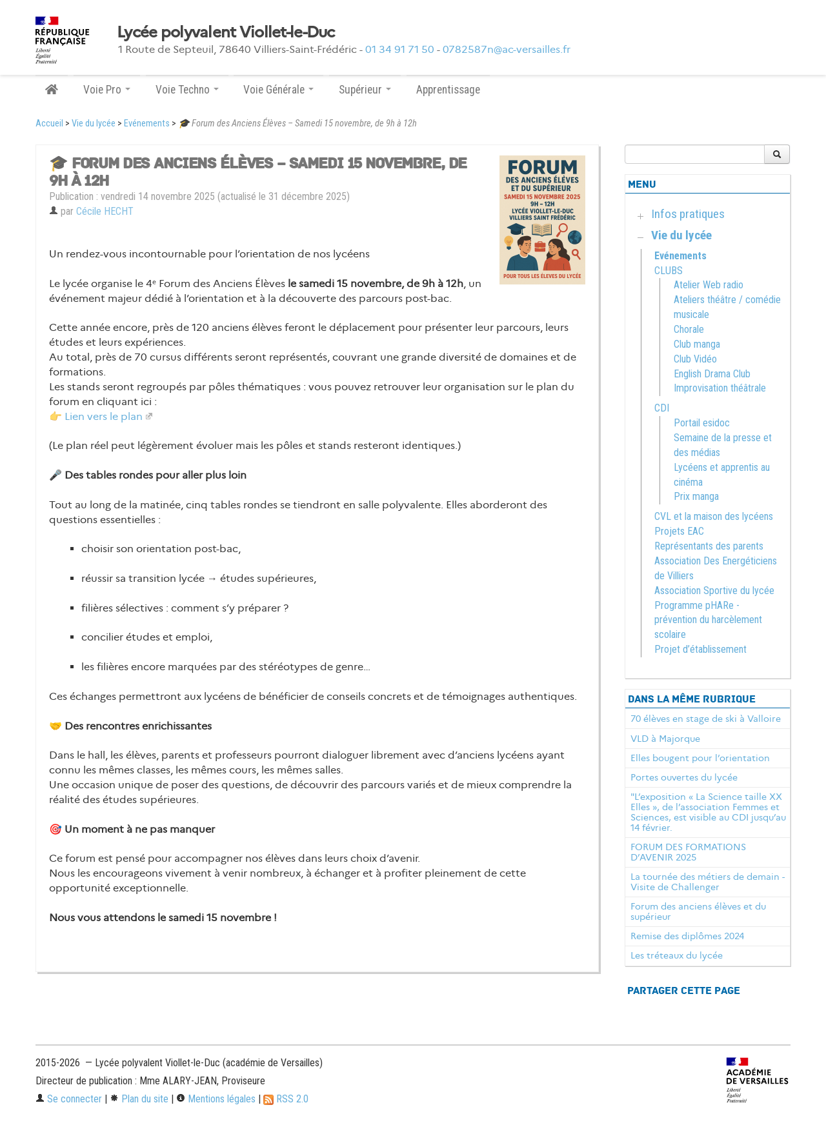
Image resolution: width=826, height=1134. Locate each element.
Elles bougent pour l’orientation (700, 758)
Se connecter (68, 1099)
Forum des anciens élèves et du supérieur (698, 911)
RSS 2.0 (285, 1099)
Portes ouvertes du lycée (684, 777)
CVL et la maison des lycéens (713, 516)
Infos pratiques (688, 213)
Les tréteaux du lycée (676, 955)
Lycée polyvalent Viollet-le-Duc (226, 32)
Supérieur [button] (365, 89)
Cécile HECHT (105, 211)
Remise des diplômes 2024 (687, 936)
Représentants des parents (708, 546)
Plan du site (139, 1099)
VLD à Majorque (665, 738)
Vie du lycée (94, 123)
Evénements (147, 123)
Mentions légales (216, 1099)
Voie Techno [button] (187, 89)
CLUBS (668, 270)
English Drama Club (712, 374)
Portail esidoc (702, 423)
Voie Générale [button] (278, 89)
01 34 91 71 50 (399, 49)
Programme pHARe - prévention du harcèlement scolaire (708, 620)
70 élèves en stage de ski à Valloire (705, 718)
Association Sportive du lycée (714, 590)
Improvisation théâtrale (720, 388)
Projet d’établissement (700, 649)
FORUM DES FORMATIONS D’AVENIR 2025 (688, 852)
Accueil (49, 123)
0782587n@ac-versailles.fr (506, 49)
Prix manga (696, 496)
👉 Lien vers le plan (96, 416)
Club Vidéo (695, 359)
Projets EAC (679, 531)
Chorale (689, 329)
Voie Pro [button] (106, 89)
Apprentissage (448, 89)
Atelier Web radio (708, 285)
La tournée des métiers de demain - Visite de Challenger (707, 882)
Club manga (697, 344)
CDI (661, 408)
